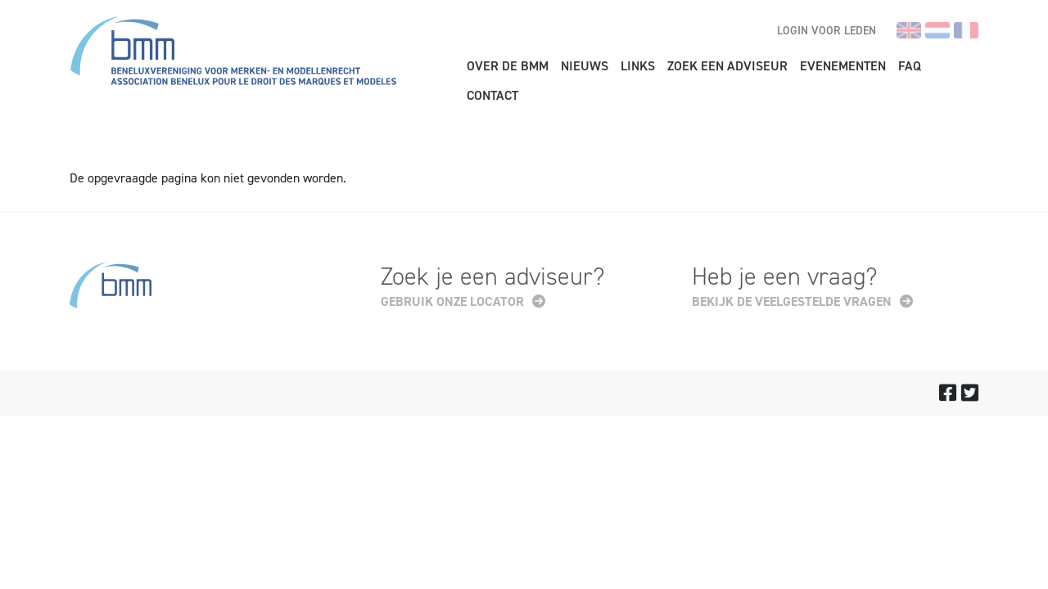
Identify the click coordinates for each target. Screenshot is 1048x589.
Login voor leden (826, 30)
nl (937, 30)
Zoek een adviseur (727, 65)
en (909, 30)
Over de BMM (508, 65)
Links (638, 65)
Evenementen (843, 65)
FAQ (909, 65)
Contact (492, 95)
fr (966, 30)
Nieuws (584, 65)
